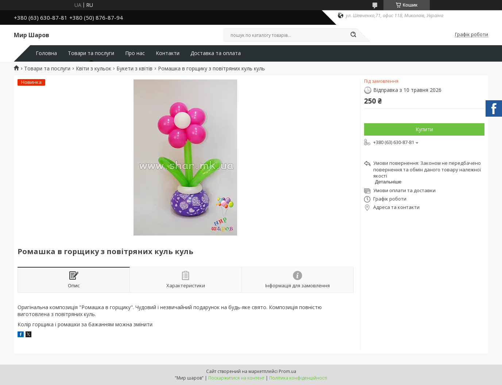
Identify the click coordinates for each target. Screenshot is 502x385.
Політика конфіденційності (298, 378)
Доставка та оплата (215, 53)
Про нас (135, 53)
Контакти (167, 53)
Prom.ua (287, 371)
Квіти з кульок (93, 68)
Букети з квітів (134, 68)
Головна (46, 53)
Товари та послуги (91, 53)
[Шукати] (353, 35)
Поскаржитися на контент (236, 378)
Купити (424, 129)
